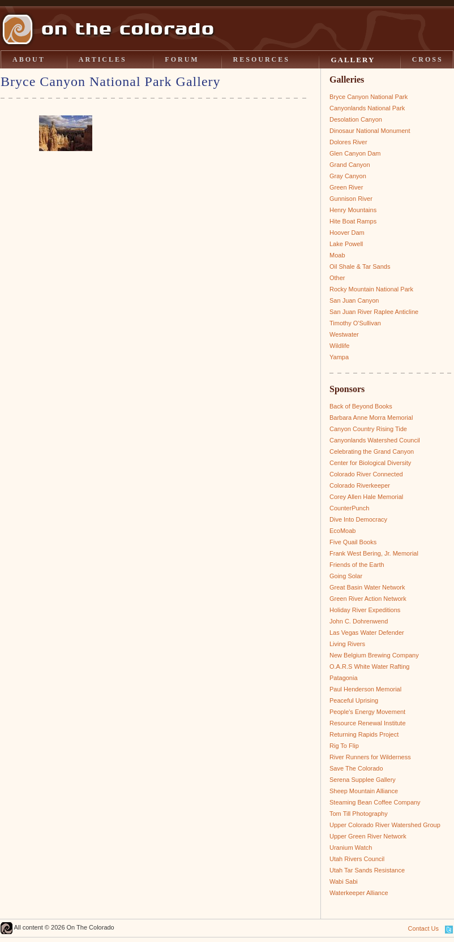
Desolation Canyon (355, 119)
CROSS (427, 59)
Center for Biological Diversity (370, 462)
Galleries (346, 79)
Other (337, 277)
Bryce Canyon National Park (368, 96)
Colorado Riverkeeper (359, 485)
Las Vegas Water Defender (366, 632)
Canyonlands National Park (367, 108)
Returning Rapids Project (364, 734)
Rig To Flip (344, 745)
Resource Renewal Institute (367, 723)
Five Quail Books (352, 542)
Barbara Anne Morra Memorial (371, 417)
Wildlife (339, 345)
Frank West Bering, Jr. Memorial (373, 553)
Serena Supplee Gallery (362, 779)
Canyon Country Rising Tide (368, 428)
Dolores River (348, 142)
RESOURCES (261, 59)
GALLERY (353, 59)
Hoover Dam (347, 232)
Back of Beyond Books (360, 406)
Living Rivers (347, 643)
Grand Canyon (349, 164)
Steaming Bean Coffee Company (375, 802)
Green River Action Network (367, 598)
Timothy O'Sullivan (355, 323)
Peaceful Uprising (353, 700)
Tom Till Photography (358, 813)
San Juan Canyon (354, 300)
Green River (346, 187)
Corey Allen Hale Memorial (366, 496)
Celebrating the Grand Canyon (371, 451)
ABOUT (28, 59)
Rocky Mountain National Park (371, 289)
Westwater (344, 334)
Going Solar (345, 576)
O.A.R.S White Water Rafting (369, 666)
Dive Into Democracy (358, 519)
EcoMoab (342, 530)
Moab (337, 255)
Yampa (339, 357)
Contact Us (423, 928)
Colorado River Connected (366, 474)
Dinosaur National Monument (369, 130)
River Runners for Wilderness (370, 757)
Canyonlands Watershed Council (374, 440)
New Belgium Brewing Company (374, 655)
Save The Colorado (356, 768)
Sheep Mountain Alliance (363, 791)
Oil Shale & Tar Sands (359, 266)
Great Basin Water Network (367, 587)
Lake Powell (346, 243)
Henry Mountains (352, 210)
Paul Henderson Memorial (365, 689)
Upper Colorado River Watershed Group (384, 824)
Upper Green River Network (367, 836)
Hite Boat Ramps (352, 221)
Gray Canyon (347, 176)
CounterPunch (349, 508)
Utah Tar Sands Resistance (367, 870)
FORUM (182, 59)
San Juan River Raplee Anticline (373, 311)
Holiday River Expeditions (364, 610)
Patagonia (343, 677)
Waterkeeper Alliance (358, 892)
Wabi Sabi (343, 881)
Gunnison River (350, 198)
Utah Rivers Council (356, 858)
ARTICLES (103, 59)
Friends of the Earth (356, 564)
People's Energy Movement (367, 711)
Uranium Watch (350, 847)
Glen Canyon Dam (355, 153)
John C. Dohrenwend (358, 621)
